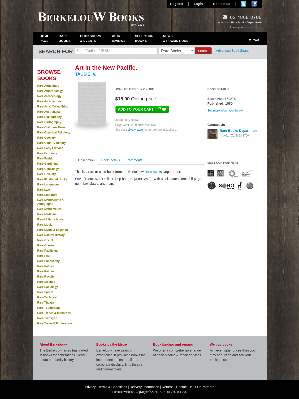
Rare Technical (47, 297)
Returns (167, 387)
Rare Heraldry (46, 174)
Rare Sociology (47, 287)
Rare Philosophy (48, 261)
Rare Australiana (48, 111)
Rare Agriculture (48, 85)
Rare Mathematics (49, 209)
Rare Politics (46, 266)
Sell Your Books (144, 38)
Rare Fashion (46, 158)
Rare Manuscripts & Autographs (50, 202)
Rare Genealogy (48, 169)
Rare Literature (47, 195)
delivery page (134, 129)
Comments (134, 160)
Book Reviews (118, 38)
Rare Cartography (49, 122)
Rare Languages (48, 184)
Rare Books (65, 38)
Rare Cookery (46, 137)
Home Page (44, 38)
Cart (253, 40)
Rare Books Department (239, 131)
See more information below (225, 110)
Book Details (110, 160)
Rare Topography (49, 307)
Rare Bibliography (49, 117)
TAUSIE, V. (85, 74)
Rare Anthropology (50, 91)
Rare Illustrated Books (52, 179)
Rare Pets (43, 255)
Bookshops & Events (90, 38)
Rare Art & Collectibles (52, 106)
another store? (253, 27)
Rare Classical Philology (53, 132)
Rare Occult (45, 240)
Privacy (90, 387)
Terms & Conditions (112, 387)
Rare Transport (47, 318)
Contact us (221, 4)
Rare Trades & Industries (54, 313)
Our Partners (204, 387)
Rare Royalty (46, 276)
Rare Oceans (46, 245)
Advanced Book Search (233, 50)
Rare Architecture (49, 101)
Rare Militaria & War (50, 219)
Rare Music (44, 224)
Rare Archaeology (49, 96)
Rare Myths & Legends (52, 230)
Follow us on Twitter (244, 4)
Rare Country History (51, 143)
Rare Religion (46, 271)
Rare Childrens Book (51, 127)
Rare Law (43, 189)
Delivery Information (144, 387)
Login (198, 4)
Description (86, 160)
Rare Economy (47, 153)
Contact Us (184, 387)
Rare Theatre (46, 302)
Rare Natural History (51, 235)
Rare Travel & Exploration (54, 323)
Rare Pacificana (47, 250)
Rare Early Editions (50, 148)
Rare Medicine (46, 214)
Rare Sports (45, 292)
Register (176, 4)
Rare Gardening (48, 163)
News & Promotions (176, 38)
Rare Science (46, 281)
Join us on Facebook (254, 4)
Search (203, 51)
